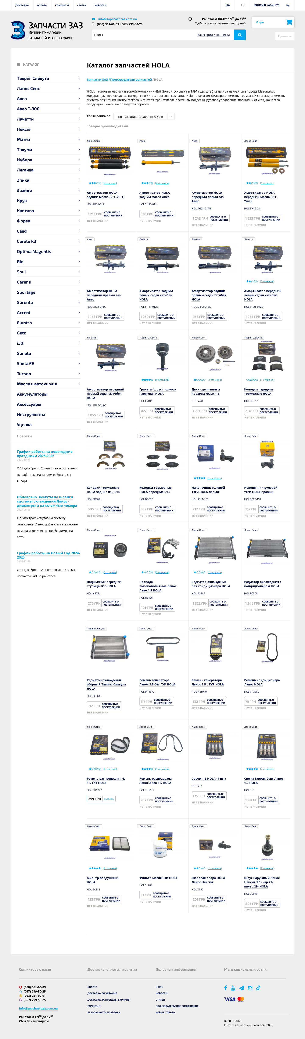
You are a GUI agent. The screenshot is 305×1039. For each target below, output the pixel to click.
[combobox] (144, 116)
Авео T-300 (28, 108)
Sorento (25, 302)
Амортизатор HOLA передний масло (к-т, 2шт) (260, 197)
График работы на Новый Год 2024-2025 (48, 555)
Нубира (24, 159)
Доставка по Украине (102, 993)
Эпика (23, 180)
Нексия (24, 129)
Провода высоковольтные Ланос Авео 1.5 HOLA (157, 586)
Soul (21, 271)
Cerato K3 (26, 241)
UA (228, 5)
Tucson (24, 373)
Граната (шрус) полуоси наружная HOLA (157, 391)
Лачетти (25, 118)
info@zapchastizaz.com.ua (117, 19)
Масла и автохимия (37, 383)
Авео (22, 98)
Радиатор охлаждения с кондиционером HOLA (262, 584)
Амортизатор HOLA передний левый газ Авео (208, 197)
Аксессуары (29, 404)
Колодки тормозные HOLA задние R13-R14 (103, 490)
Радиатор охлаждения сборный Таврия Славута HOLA (106, 684)
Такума (24, 149)
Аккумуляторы (32, 393)
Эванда (24, 190)
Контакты (62, 5)
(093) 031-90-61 (35, 996)
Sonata (24, 353)
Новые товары (166, 1012)
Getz (21, 332)
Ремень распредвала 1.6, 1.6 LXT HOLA (106, 780)
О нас (159, 986)
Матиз (23, 139)
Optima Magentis (34, 251)
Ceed (22, 230)
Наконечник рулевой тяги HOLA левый (208, 490)
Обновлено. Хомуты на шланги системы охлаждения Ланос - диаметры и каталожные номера (47, 501)
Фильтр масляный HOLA (158, 878)
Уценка (24, 424)
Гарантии (93, 1005)
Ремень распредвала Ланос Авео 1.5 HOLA (155, 780)
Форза (23, 220)
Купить (109, 798)
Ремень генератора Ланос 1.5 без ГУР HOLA (157, 682)
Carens (24, 281)
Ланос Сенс (28, 88)
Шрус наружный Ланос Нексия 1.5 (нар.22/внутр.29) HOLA (262, 882)
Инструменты (31, 414)
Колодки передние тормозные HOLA (258, 391)
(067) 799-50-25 (132, 24)
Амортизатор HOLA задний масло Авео (154, 195)
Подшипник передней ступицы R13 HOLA (104, 584)
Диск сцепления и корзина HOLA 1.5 (206, 391)
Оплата (42, 5)
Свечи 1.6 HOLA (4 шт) (209, 778)
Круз (22, 200)
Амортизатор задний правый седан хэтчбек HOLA (209, 295)
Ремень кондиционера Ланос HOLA (262, 682)
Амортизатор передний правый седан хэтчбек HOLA (105, 393)
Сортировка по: (99, 116)
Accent (23, 312)
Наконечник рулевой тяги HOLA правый (260, 490)
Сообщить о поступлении (113, 214)
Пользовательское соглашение (177, 1005)
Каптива (25, 210)
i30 (20, 342)
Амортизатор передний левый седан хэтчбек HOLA (262, 295)
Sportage (26, 292)
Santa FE (25, 363)
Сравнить (285, 36)
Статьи (81, 5)
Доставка (22, 5)
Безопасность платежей (104, 1012)
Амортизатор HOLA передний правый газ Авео (104, 295)
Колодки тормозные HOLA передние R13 (155, 490)
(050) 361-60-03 (108, 24)
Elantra (24, 322)
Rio (20, 261)
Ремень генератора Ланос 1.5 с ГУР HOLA (208, 682)
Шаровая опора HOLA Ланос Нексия (208, 880)
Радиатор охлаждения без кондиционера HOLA (211, 584)
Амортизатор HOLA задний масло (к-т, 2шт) (105, 195)
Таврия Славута (33, 78)
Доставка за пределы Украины (108, 999)
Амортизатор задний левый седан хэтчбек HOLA (156, 295)
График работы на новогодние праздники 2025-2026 (44, 453)
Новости (100, 5)
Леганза (25, 169)
